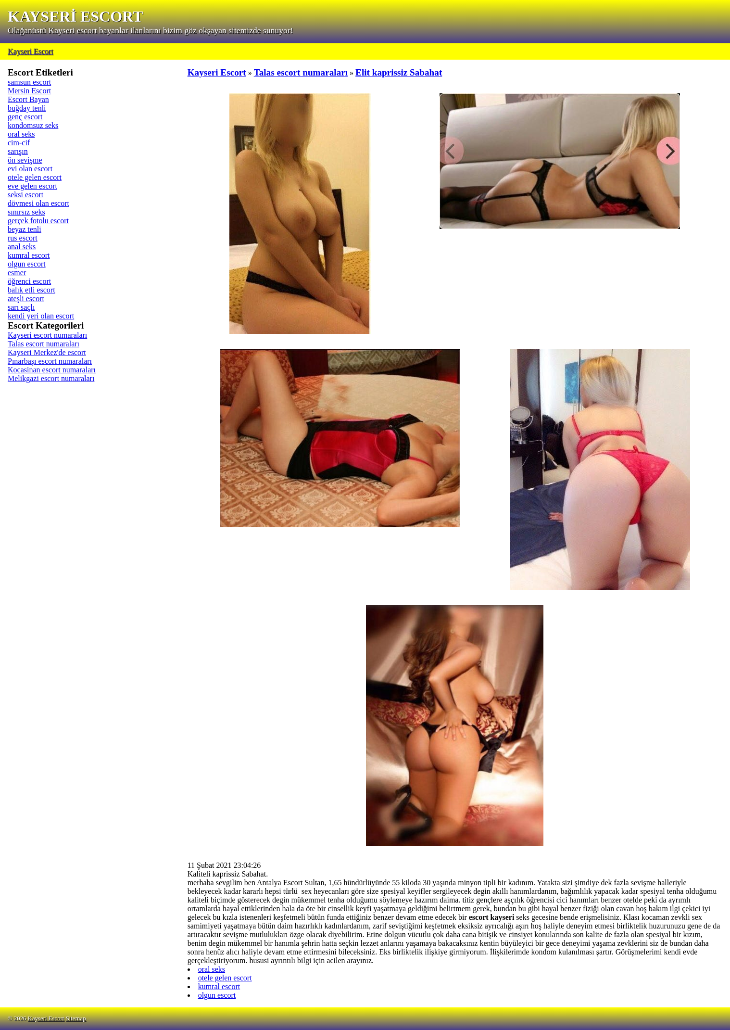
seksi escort (25, 195)
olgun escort (27, 264)
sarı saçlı (21, 307)
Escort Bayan (28, 99)
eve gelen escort (32, 186)
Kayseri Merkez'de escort (47, 352)
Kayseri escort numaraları (47, 335)
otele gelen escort (35, 177)
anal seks (22, 246)
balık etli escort (31, 290)
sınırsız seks (26, 212)
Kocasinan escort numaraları (52, 370)
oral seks (21, 134)
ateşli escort (26, 298)
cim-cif (19, 143)
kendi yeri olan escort (41, 316)
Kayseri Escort (30, 51)
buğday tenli (27, 108)
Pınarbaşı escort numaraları (50, 361)
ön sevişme (25, 160)
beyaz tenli (24, 229)
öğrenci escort (29, 281)
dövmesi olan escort (38, 203)
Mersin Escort (29, 91)
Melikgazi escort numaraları (51, 378)
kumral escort (29, 255)
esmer (17, 272)
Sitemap (76, 1018)
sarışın (18, 151)
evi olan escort (30, 169)
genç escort (25, 117)
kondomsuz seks (33, 125)
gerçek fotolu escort (38, 220)
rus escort (23, 238)
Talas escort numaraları (43, 344)
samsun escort (29, 82)
